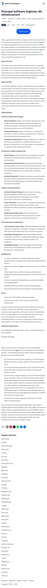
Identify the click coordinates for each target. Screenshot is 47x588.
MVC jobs (4, 534)
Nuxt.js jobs (5, 439)
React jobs (4, 460)
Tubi (4, 19)
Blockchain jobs (6, 491)
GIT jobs (4, 442)
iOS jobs (4, 537)
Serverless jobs (6, 530)
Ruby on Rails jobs (7, 544)
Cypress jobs (5, 498)
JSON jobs (4, 474)
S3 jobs (3, 558)
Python (13, 25)
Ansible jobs (5, 562)
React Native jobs (7, 446)
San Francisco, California (36, 19)
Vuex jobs (4, 572)
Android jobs (5, 527)
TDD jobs (4, 488)
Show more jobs (23, 31)
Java (8, 25)
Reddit (19, 581)
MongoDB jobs (6, 502)
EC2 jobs (4, 453)
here (17, 350)
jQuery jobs (5, 509)
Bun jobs (4, 456)
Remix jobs (5, 520)
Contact (31, 581)
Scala (18, 25)
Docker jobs (5, 555)
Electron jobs (5, 569)
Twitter (25, 581)
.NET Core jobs (6, 481)
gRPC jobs (4, 470)
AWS (23, 25)
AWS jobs (4, 467)
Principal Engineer (30, 25)
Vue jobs (4, 484)
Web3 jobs (4, 551)
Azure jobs (4, 477)
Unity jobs (4, 541)
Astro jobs (4, 512)
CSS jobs (4, 505)
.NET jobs (4, 576)
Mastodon (12, 581)
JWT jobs (4, 565)
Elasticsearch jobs (7, 463)
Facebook (4, 581)
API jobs (4, 523)
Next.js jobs (5, 516)
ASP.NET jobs (5, 548)
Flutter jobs (5, 449)
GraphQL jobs (5, 495)
